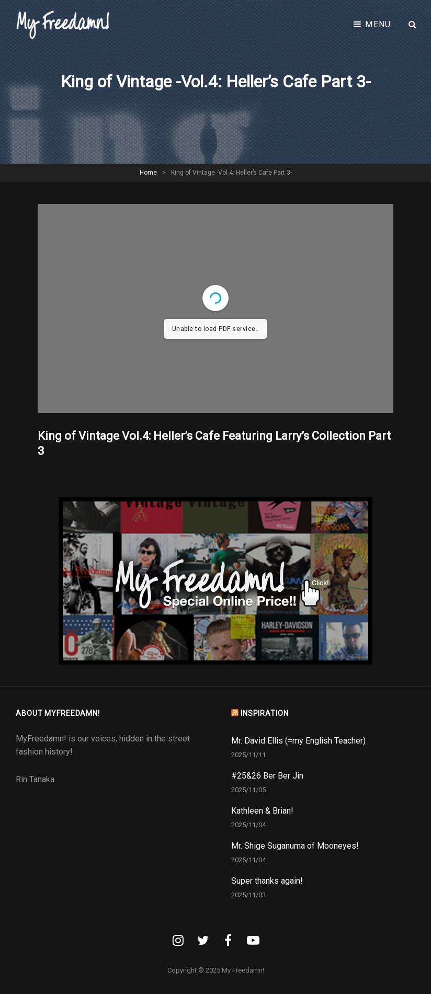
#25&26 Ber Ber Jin (267, 776)
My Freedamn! (243, 970)
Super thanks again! (267, 881)
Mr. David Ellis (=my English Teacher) (298, 741)
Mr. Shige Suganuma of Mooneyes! (295, 846)
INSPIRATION (265, 713)
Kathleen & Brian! (262, 811)
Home (148, 172)
